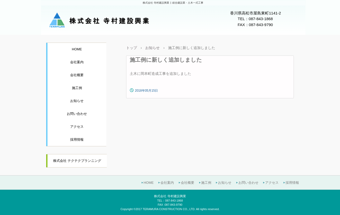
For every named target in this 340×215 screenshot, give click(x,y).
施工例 (77, 88)
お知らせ (77, 101)
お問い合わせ (77, 114)
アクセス (77, 127)
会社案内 (77, 62)
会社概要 (77, 75)
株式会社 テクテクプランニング (77, 161)
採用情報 (77, 139)
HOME (77, 49)
